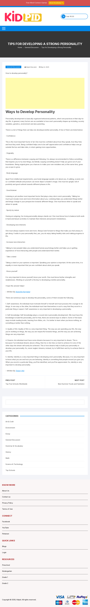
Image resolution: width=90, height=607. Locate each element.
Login (4, 552)
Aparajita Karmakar (23, 292)
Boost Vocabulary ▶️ (56, 3)
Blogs (4, 546)
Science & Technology (14, 464)
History (8, 452)
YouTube (5, 528)
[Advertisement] (45, 93)
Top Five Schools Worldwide (16, 384)
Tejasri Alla (20, 371)
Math (7, 458)
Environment (10, 428)
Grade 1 (5, 577)
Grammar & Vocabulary (14, 446)
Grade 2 (5, 583)
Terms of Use (7, 509)
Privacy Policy (7, 503)
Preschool (6, 565)
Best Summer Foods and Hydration (71, 384)
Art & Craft (10, 422)
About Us (5, 491)
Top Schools (10, 470)
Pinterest (5, 534)
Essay (8, 434)
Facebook (6, 522)
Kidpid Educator (31, 67)
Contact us (6, 497)
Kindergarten (7, 571)
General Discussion (13, 67)
